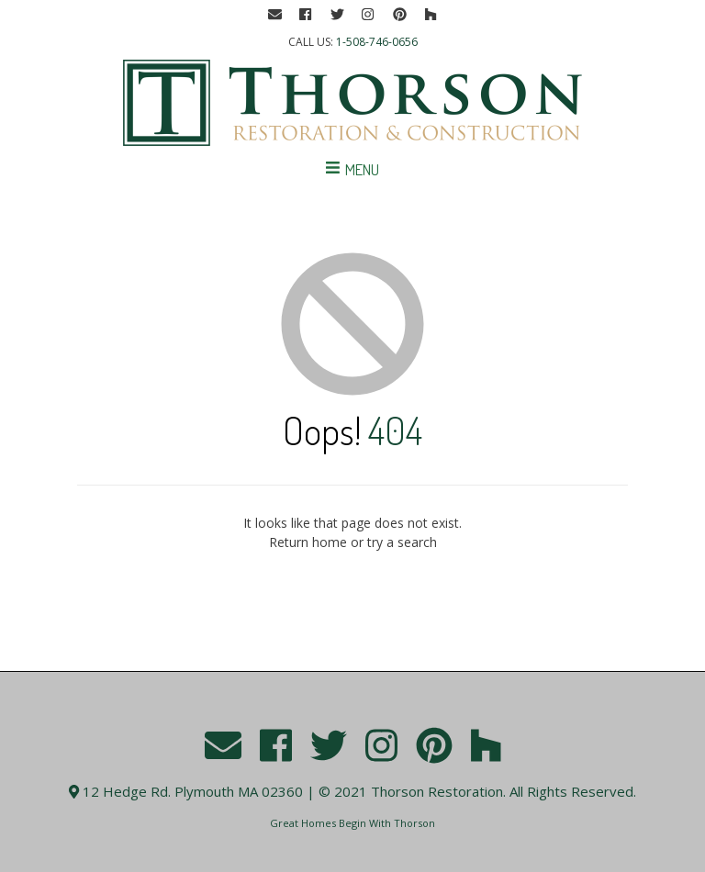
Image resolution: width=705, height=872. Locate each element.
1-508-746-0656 (377, 42)
